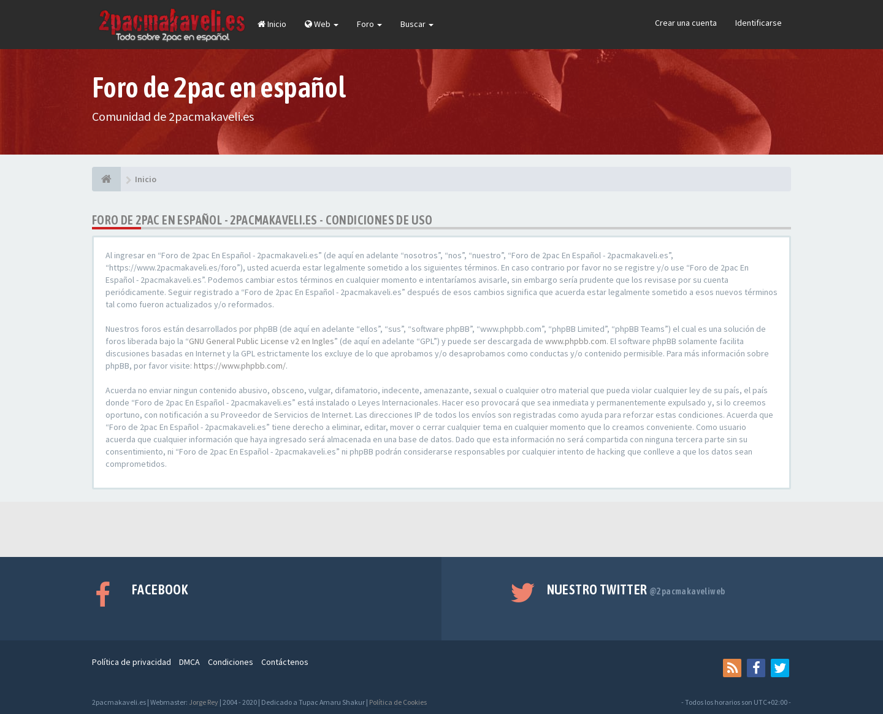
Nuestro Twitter (636, 589)
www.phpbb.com (575, 341)
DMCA (189, 661)
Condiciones (230, 661)
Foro (369, 23)
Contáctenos (284, 661)
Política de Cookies (398, 702)
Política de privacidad (131, 661)
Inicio (272, 23)
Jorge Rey (203, 702)
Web (321, 23)
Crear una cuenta (686, 22)
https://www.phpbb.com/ (240, 365)
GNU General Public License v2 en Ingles (261, 341)
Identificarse (758, 22)
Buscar (417, 23)
